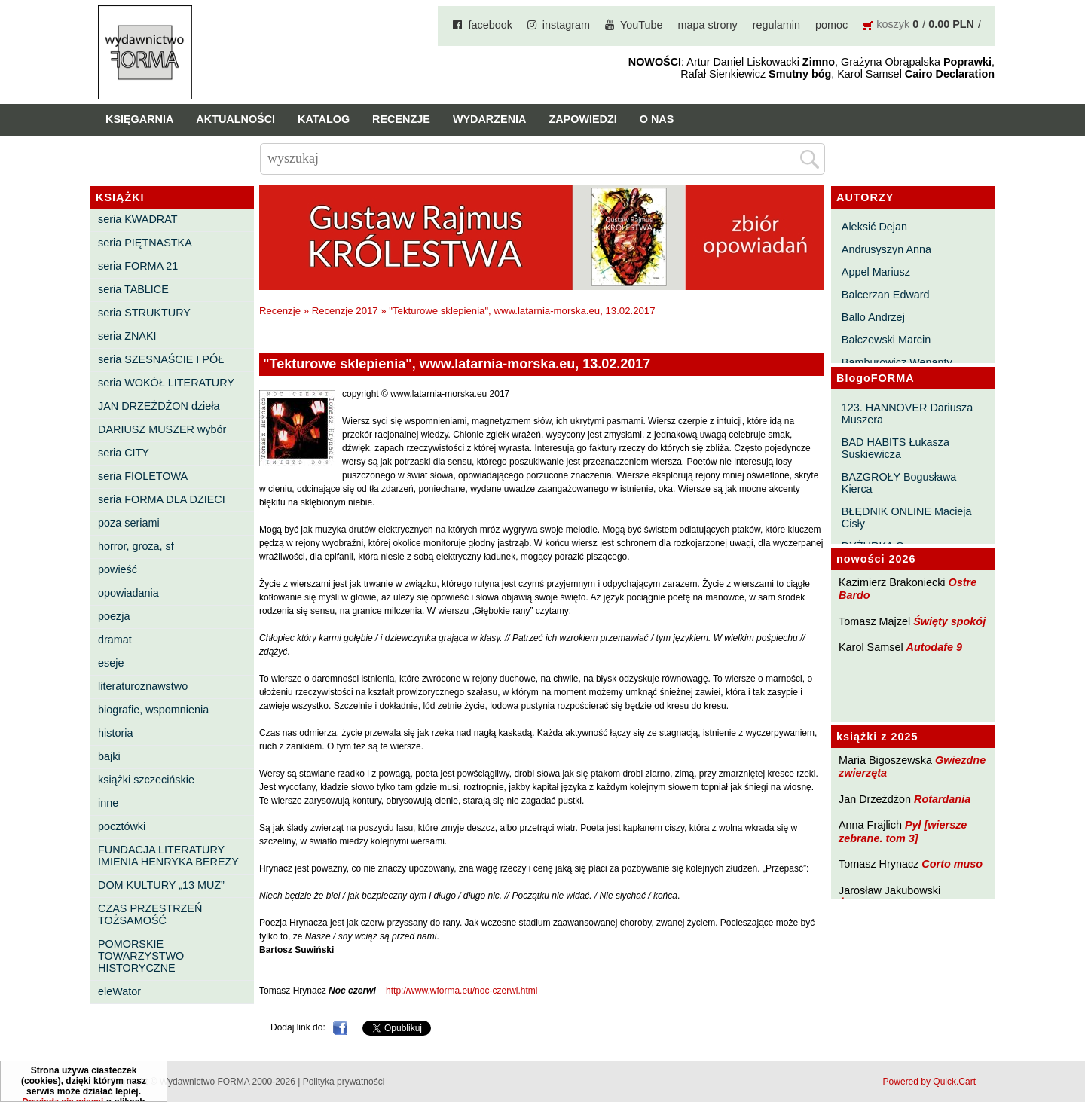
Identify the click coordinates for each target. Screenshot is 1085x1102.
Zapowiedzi (582, 119)
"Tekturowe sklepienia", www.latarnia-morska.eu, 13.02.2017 (522, 310)
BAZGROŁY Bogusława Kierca (899, 483)
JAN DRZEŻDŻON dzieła (159, 406)
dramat (115, 639)
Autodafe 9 (934, 647)
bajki (109, 756)
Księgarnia (139, 119)
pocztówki (121, 826)
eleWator (119, 991)
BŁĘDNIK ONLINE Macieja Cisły (907, 517)
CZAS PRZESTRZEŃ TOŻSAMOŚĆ (150, 914)
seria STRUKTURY (144, 313)
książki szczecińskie (146, 780)
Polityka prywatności (344, 1081)
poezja (114, 616)
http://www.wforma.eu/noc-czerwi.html (461, 990)
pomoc (831, 25)
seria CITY (123, 453)
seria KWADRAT (138, 219)
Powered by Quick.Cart (929, 1081)
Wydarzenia (490, 119)
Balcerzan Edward (886, 294)
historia (115, 733)
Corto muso (952, 864)
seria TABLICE (133, 289)
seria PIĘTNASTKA (145, 243)
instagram (566, 25)
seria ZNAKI (127, 336)
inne (108, 803)
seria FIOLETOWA (143, 476)
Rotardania (942, 799)
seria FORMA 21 (138, 266)
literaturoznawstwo (143, 686)
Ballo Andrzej (873, 317)
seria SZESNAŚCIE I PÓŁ (161, 359)
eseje (111, 663)
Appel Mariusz (876, 272)
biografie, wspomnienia (153, 710)
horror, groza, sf (136, 546)
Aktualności (235, 119)
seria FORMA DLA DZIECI (161, 499)
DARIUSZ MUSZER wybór (162, 429)
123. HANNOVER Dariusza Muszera (907, 413)
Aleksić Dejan (874, 227)
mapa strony (708, 25)
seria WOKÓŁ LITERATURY (166, 383)
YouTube (641, 25)
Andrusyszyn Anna (886, 249)
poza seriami (129, 523)
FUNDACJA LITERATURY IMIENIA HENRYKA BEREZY (168, 856)
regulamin (776, 25)
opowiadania (128, 593)
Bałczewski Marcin (886, 340)
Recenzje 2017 (345, 310)
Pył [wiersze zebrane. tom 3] (903, 831)
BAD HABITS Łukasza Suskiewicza (895, 448)
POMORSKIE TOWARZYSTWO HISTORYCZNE (141, 956)
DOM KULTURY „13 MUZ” (161, 885)
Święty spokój (949, 621)
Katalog (324, 119)
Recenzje (401, 119)
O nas (657, 119)
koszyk (892, 24)
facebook (490, 25)
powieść (117, 569)
